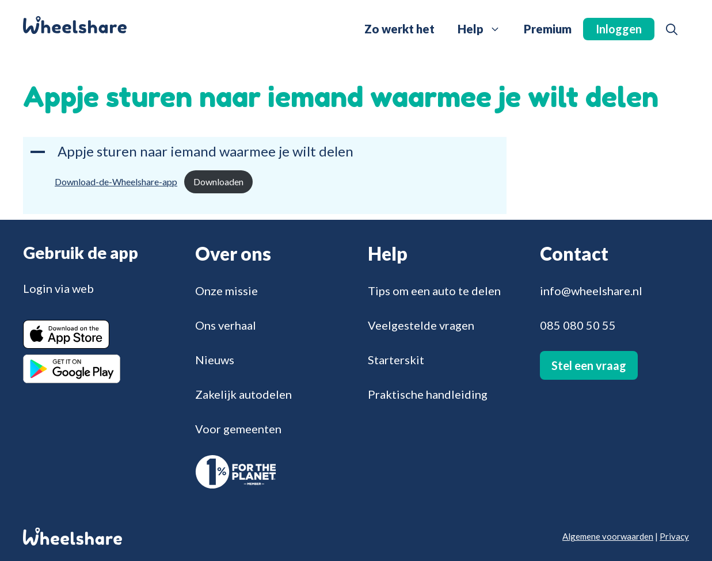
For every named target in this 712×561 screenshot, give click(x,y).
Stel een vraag (588, 365)
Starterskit (396, 360)
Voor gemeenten (238, 429)
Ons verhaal (225, 325)
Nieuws (214, 360)
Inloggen (619, 29)
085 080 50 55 (578, 325)
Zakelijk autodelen (243, 394)
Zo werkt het (399, 29)
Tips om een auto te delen (434, 290)
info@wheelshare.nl (591, 290)
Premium (548, 29)
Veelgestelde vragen (421, 325)
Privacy (674, 536)
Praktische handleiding (428, 394)
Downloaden (218, 181)
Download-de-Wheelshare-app (116, 181)
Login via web (58, 288)
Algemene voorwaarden (607, 536)
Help (485, 29)
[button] (671, 29)
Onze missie (226, 290)
